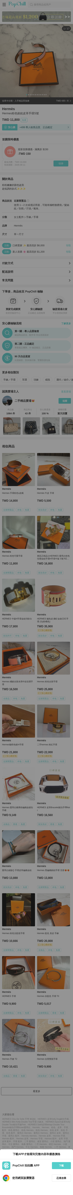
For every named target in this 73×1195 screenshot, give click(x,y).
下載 (61, 1165)
